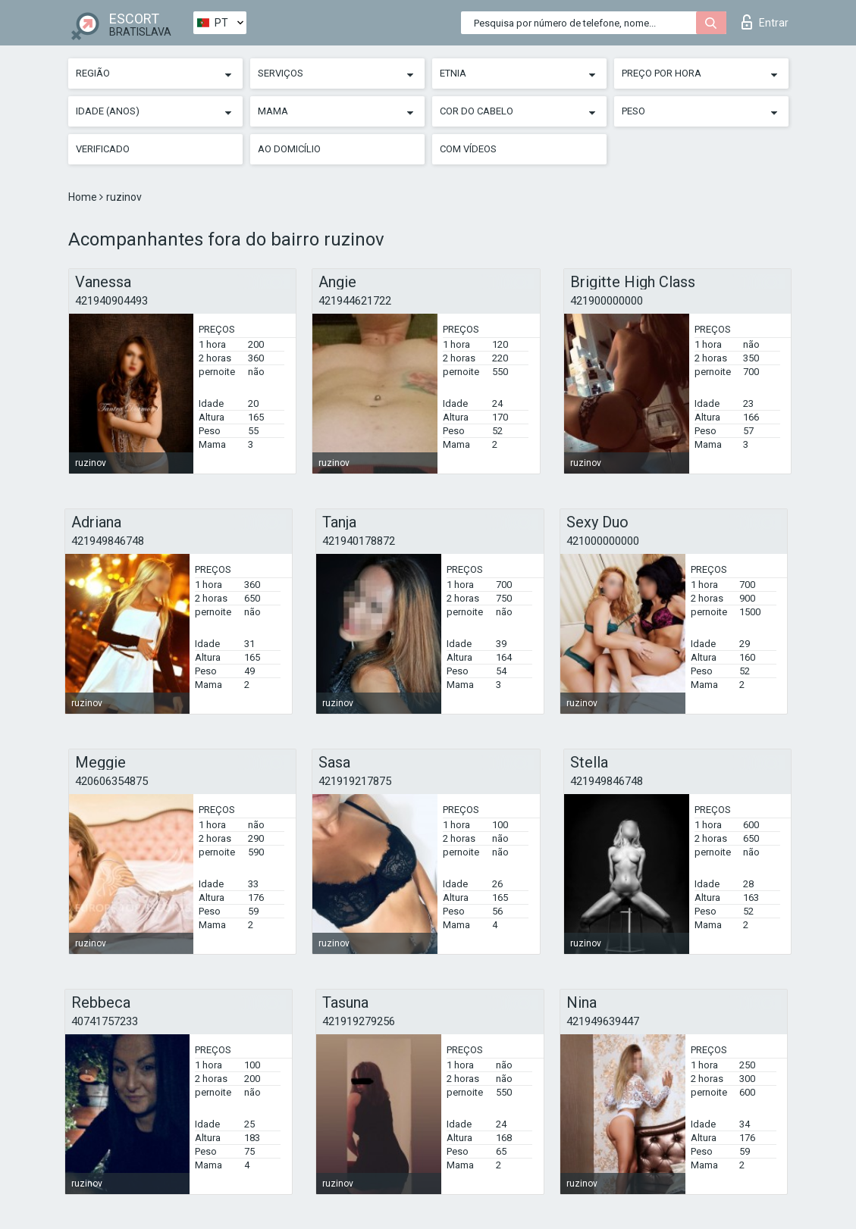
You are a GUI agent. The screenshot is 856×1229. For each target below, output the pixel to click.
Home (83, 197)
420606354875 (111, 781)
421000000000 (602, 541)
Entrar (765, 22)
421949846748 (107, 541)
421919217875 (354, 781)
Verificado (103, 149)
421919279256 (358, 1021)
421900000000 (606, 301)
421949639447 (602, 1021)
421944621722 (354, 301)
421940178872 (358, 541)
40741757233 (104, 1021)
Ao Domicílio (289, 149)
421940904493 (111, 301)
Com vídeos (468, 149)
